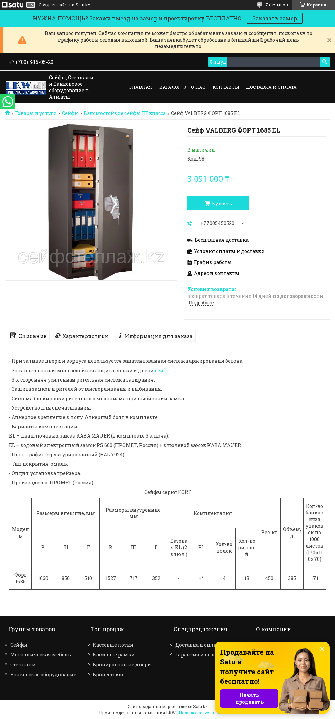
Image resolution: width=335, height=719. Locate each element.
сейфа (162, 370)
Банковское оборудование (43, 674)
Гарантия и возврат (200, 654)
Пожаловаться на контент (207, 712)
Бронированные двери (122, 664)
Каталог (170, 87)
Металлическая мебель (40, 654)
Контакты (226, 87)
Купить (222, 203)
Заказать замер (274, 18)
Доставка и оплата (271, 87)
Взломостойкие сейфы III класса (125, 113)
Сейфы (70, 113)
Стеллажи (23, 664)
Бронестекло (109, 674)
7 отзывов (276, 5)
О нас (198, 87)
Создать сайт (53, 4)
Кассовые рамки (114, 654)
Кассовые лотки (113, 644)
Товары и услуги (36, 113)
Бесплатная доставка (222, 240)
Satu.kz (200, 706)
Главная (140, 87)
